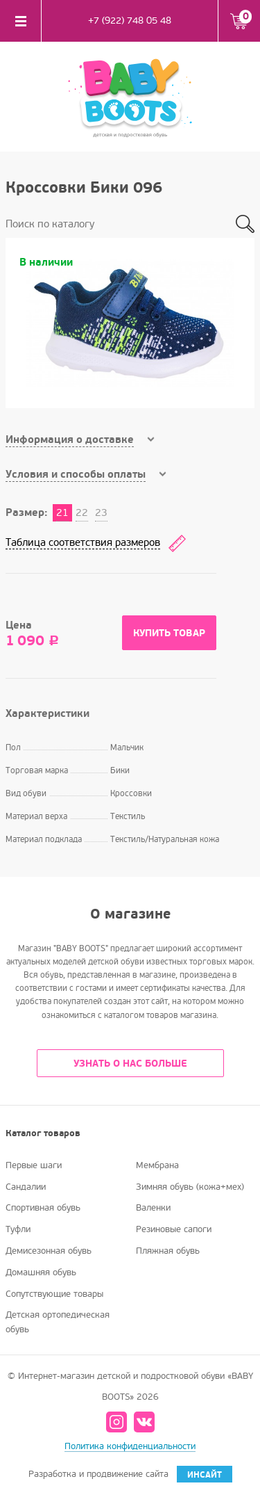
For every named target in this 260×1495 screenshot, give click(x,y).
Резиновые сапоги (173, 1229)
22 (82, 512)
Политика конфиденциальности (130, 1446)
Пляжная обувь (168, 1250)
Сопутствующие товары (54, 1294)
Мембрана (157, 1165)
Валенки (153, 1207)
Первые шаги (34, 1165)
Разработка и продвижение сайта (130, 1474)
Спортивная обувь (43, 1207)
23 (101, 512)
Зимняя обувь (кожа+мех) (190, 1187)
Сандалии (26, 1187)
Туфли (18, 1229)
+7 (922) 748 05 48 (129, 20)
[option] (130, 323)
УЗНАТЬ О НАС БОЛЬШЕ (130, 1063)
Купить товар (169, 633)
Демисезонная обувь (49, 1250)
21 (62, 512)
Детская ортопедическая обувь (58, 1322)
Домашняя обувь (41, 1272)
